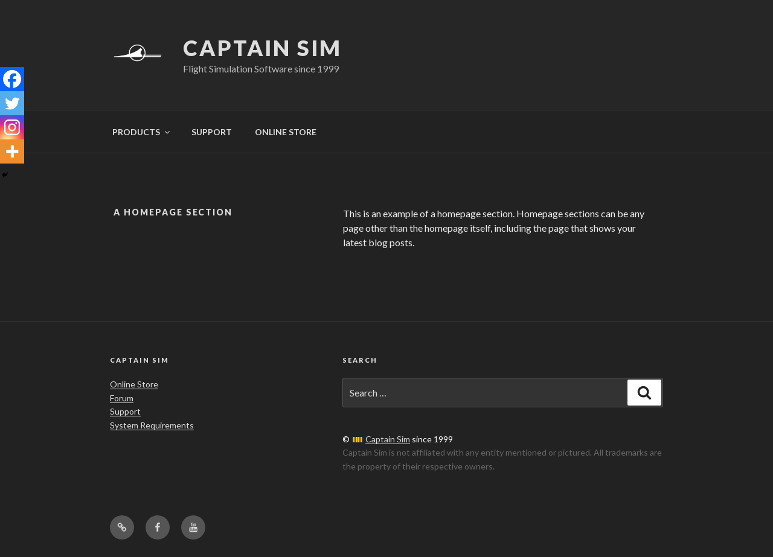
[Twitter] (12, 103)
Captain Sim (262, 47)
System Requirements (152, 425)
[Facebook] (12, 79)
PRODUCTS (142, 132)
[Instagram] (12, 127)
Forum (121, 398)
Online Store (134, 384)
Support (125, 411)
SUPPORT (211, 132)
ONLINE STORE (285, 132)
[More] (12, 151)
